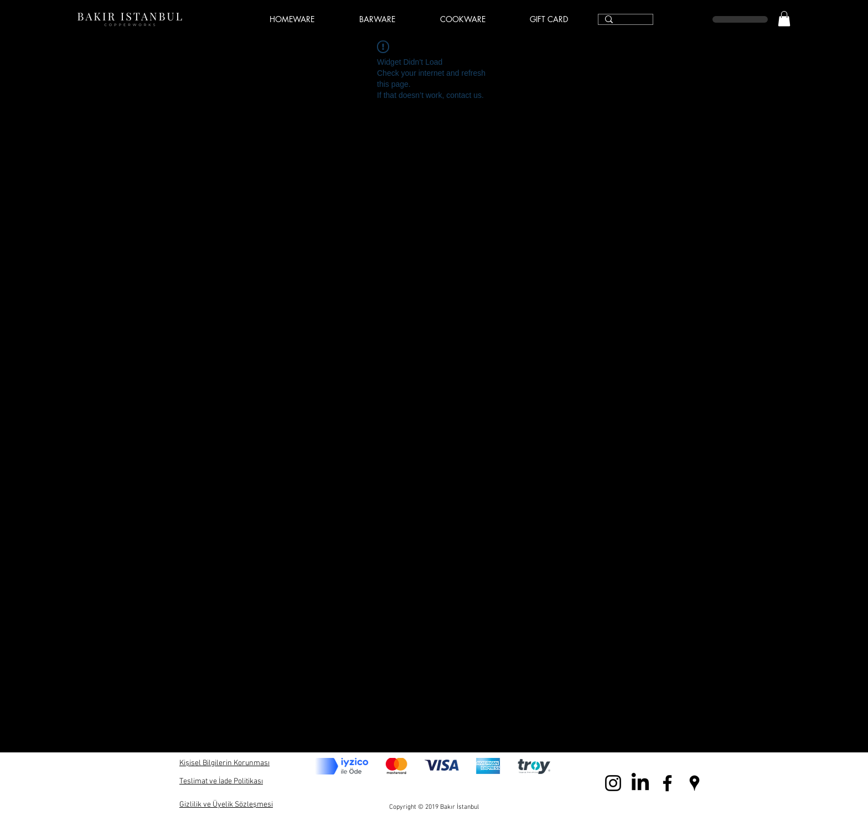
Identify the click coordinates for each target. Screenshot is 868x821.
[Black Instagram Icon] (613, 783)
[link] (784, 18)
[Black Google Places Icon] (694, 783)
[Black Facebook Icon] (667, 783)
